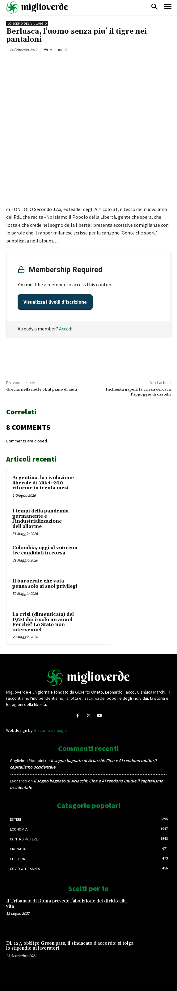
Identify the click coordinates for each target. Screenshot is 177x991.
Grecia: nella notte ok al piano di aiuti (41, 389)
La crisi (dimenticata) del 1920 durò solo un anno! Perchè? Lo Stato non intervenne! (43, 622)
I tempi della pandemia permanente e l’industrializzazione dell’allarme (40, 518)
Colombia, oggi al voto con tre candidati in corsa (45, 550)
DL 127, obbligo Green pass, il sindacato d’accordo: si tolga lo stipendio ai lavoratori (69, 946)
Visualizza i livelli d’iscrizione (55, 302)
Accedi (65, 328)
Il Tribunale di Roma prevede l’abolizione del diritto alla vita (66, 903)
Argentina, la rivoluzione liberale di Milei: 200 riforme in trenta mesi (43, 483)
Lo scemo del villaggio (27, 23)
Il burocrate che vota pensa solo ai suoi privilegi (44, 583)
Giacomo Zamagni (50, 730)
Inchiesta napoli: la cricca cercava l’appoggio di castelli (138, 392)
